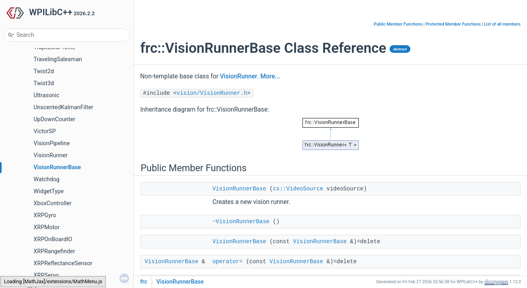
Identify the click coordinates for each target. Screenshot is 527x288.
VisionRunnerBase (57, 167)
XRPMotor (47, 227)
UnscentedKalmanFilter (63, 107)
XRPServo (46, 275)
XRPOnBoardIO (53, 239)
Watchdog (47, 179)
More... (270, 76)
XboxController (53, 203)
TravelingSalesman (58, 59)
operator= (228, 261)
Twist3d (44, 83)
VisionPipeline (52, 143)
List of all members (502, 24)
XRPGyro (45, 215)
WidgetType (49, 191)
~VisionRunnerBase (241, 221)
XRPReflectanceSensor (63, 263)
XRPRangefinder (54, 251)
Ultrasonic (47, 95)
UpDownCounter (55, 119)
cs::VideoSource (298, 189)
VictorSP (45, 131)
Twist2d (44, 71)
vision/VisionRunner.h (212, 93)
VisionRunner (51, 155)
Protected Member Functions (453, 24)
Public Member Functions (398, 24)
